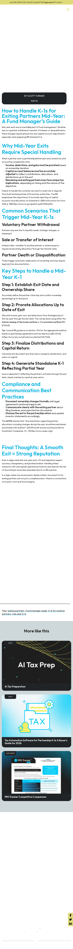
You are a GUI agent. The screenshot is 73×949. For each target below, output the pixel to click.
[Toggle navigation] (67, 9)
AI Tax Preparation (15, 686)
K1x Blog (41, 946)
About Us (5, 943)
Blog (10, 643)
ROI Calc (41, 943)
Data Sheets (10, 753)
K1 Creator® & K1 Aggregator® (36, 2)
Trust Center (6, 946)
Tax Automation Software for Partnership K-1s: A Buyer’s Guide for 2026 (36, 742)
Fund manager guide (36, 610)
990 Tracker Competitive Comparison (25, 796)
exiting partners (16, 610)
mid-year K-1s (19, 613)
